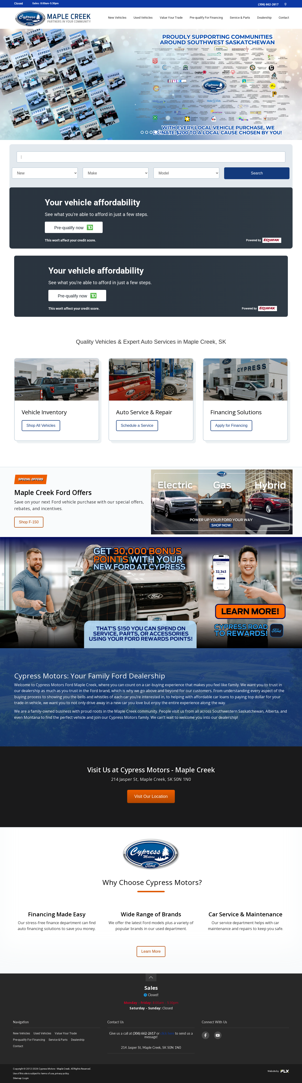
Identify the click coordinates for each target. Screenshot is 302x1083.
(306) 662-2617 (268, 4)
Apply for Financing (231, 425)
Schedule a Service (137, 425)
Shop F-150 (29, 522)
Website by (278, 1071)
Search (257, 173)
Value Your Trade (171, 18)
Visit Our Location (151, 796)
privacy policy (62, 1073)
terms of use (47, 1073)
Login (26, 1078)
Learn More (151, 951)
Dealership (264, 18)
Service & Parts (240, 18)
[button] (74, 227)
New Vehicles (117, 18)
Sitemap (17, 1078)
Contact (284, 18)
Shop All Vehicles (40, 425)
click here (167, 1033)
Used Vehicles (143, 18)
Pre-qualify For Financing (206, 18)
